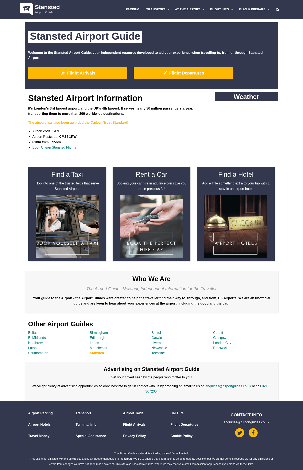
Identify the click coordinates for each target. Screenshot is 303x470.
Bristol (156, 333)
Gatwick (158, 338)
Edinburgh (97, 338)
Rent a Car (151, 174)
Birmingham (99, 333)
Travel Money (39, 436)
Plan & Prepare (255, 9)
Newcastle (159, 348)
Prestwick (220, 348)
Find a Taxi (67, 174)
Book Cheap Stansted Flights (54, 147)
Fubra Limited (179, 453)
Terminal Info (86, 424)
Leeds (94, 343)
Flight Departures (183, 73)
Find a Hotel (235, 174)
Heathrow (35, 343)
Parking (133, 9)
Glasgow (219, 338)
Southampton (38, 353)
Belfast (33, 333)
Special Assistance (91, 436)
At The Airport (190, 9)
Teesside (158, 353)
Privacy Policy (134, 436)
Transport (158, 9)
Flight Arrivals (77, 73)
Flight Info (222, 9)
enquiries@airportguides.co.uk (228, 386)
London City (222, 343)
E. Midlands (37, 338)
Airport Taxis (133, 413)
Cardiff (218, 333)
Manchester (99, 348)
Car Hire (177, 413)
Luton (32, 348)
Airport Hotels (39, 424)
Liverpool (158, 343)
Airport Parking (40, 413)
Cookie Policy (182, 436)
